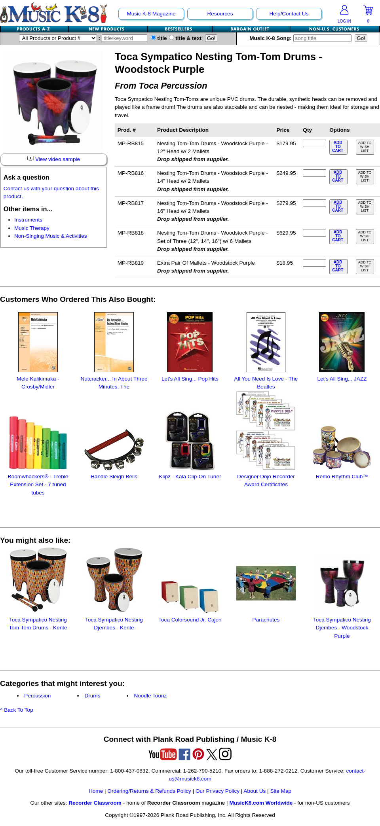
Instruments (28, 220)
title (159, 38)
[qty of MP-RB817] (314, 203)
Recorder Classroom (95, 803)
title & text (185, 38)
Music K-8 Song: (302, 38)
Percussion (37, 696)
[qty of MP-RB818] (314, 233)
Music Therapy (31, 228)
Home (96, 791)
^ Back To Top (16, 710)
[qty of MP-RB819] (314, 263)
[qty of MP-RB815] (314, 143)
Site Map (280, 791)
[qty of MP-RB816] (314, 173)
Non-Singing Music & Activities (50, 236)
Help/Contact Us (289, 14)
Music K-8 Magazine (151, 14)
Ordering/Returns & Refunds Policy (149, 791)
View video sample (53, 159)
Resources (220, 14)
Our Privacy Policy (217, 791)
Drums (92, 696)
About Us (254, 791)
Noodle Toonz (150, 696)
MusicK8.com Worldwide (261, 803)
